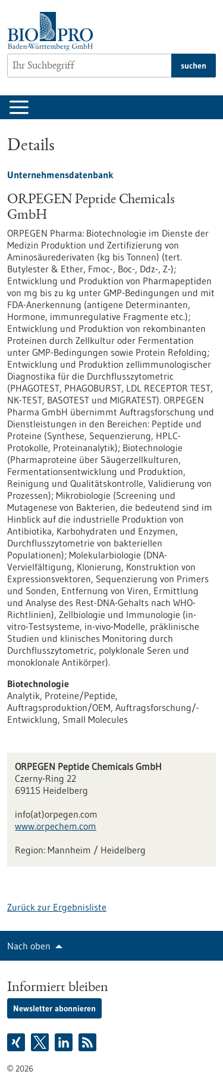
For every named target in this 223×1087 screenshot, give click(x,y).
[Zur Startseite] (53, 31)
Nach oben (29, 946)
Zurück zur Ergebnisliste (56, 907)
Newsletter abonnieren (54, 1008)
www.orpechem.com (55, 826)
